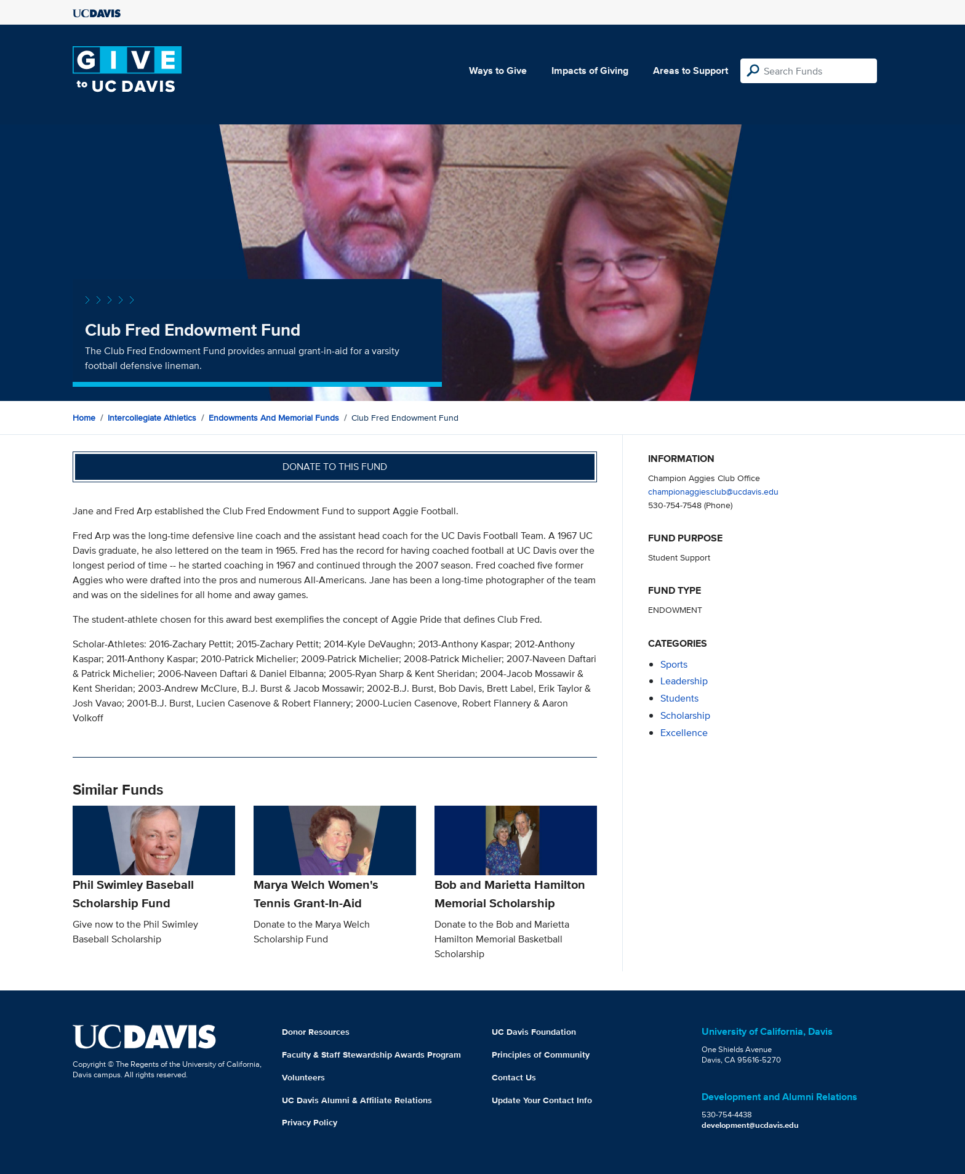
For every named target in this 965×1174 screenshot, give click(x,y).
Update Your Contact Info (542, 1100)
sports (673, 664)
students (679, 698)
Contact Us (514, 1077)
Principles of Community (541, 1054)
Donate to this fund (334, 466)
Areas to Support (690, 70)
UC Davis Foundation (534, 1032)
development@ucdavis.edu (750, 1125)
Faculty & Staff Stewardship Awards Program (371, 1054)
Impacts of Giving (589, 70)
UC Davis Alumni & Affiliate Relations (357, 1100)
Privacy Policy (309, 1122)
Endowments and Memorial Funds (274, 417)
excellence (684, 733)
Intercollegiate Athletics (152, 417)
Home (84, 417)
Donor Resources (316, 1032)
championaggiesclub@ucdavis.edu (713, 491)
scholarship (685, 715)
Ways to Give (498, 70)
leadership (684, 681)
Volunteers (303, 1077)
